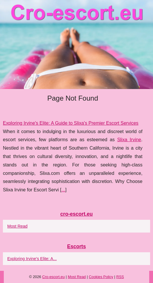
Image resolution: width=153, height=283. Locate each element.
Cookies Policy (101, 277)
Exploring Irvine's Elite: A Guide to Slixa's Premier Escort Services (70, 123)
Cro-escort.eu (53, 277)
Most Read (17, 226)
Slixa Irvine (129, 139)
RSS (120, 277)
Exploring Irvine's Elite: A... (32, 258)
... (63, 189)
